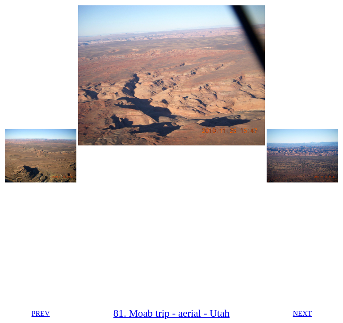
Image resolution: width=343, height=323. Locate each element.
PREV (41, 313)
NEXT (302, 313)
